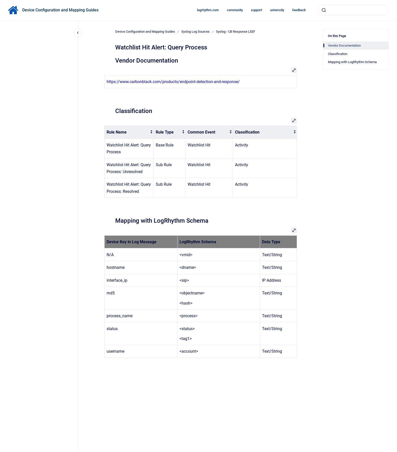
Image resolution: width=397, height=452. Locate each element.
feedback (299, 10)
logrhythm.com (208, 10)
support (256, 10)
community (235, 10)
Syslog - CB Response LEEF (235, 31)
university (277, 10)
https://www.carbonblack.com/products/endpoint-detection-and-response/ (173, 81)
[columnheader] (129, 132)
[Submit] (324, 10)
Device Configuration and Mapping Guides (60, 10)
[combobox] (353, 10)
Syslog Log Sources (195, 31)
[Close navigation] (78, 33)
